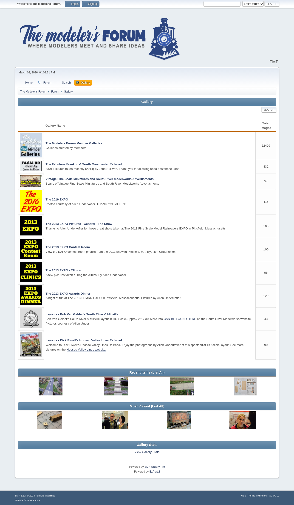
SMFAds (19, 500)
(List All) (158, 372)
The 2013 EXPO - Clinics (63, 270)
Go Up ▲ (274, 495)
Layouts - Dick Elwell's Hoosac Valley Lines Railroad (84, 340)
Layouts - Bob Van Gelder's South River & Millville (82, 314)
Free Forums (33, 500)
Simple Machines (45, 495)
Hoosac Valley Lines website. (86, 349)
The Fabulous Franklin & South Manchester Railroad (84, 164)
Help (243, 495)
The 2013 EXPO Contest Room (68, 247)
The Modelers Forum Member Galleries (74, 143)
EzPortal (155, 471)
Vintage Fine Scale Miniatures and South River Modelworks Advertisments (100, 179)
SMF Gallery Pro (154, 466)
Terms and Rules (257, 495)
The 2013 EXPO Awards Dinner (68, 293)
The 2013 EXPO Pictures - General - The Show (79, 224)
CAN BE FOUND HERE (180, 319)
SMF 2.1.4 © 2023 (25, 495)
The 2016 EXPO (57, 199)
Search (268, 109)
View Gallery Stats (147, 452)
